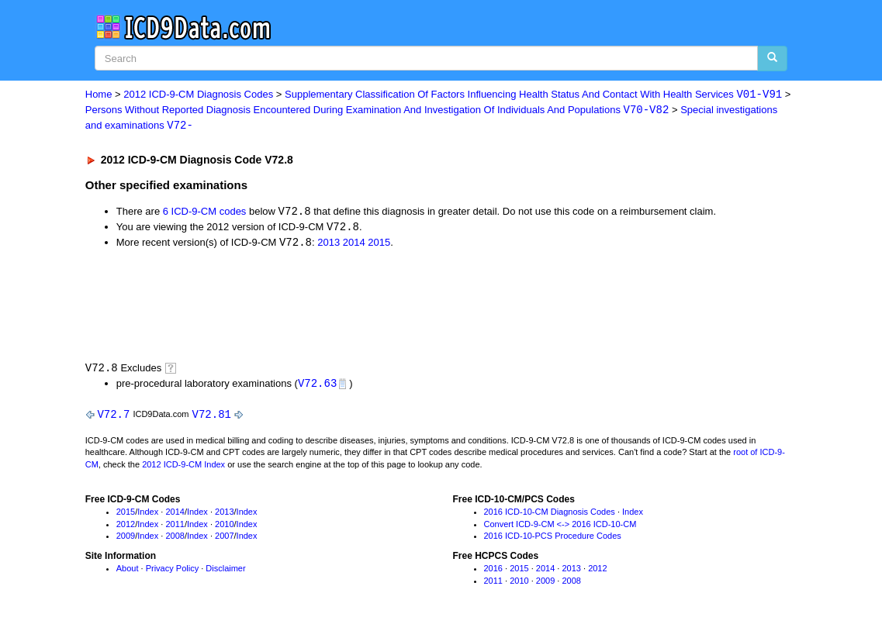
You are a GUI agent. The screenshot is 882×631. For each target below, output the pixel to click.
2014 (354, 245)
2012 (125, 528)
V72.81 (211, 417)
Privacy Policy (172, 572)
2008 (174, 539)
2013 (328, 245)
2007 (224, 539)
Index (147, 515)
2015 (379, 245)
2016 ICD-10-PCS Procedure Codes (552, 539)
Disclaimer (225, 572)
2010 (224, 528)
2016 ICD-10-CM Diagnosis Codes (549, 515)
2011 (174, 528)
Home (98, 95)
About (127, 572)
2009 (125, 539)
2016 (493, 572)
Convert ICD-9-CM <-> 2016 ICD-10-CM (560, 528)
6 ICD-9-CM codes (205, 213)
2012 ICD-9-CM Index (183, 468)
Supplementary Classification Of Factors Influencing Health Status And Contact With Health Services (533, 95)
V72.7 (113, 417)
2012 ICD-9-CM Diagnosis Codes (198, 95)
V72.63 (317, 385)
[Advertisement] (362, 306)
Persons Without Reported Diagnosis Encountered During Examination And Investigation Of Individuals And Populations (377, 110)
